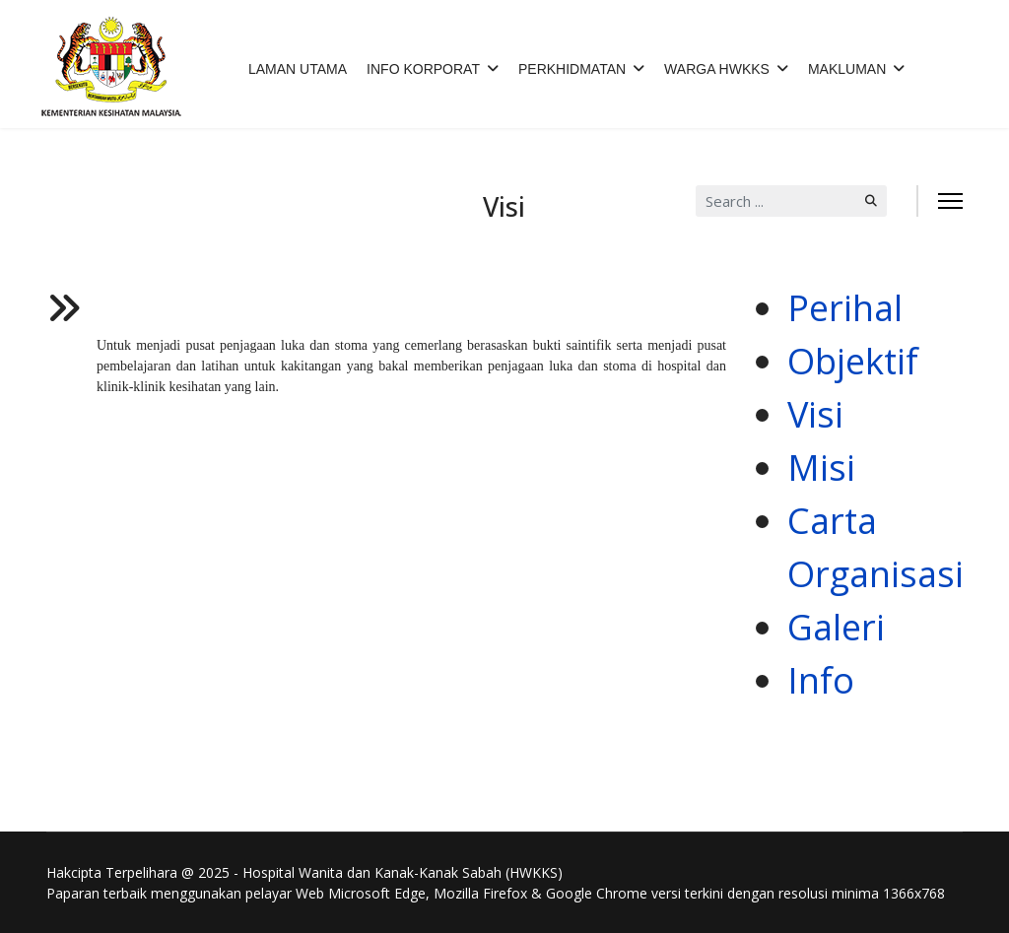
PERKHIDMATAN (572, 69)
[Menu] (950, 201)
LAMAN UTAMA (297, 69)
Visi (815, 414)
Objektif (852, 361)
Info (820, 680)
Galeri (836, 627)
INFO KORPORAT (423, 69)
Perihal (845, 308)
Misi (821, 467)
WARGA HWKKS (717, 69)
